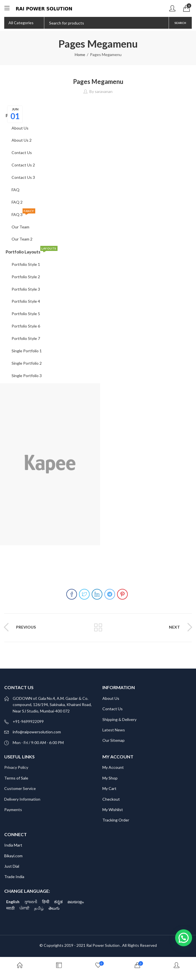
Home (80, 54)
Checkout (111, 799)
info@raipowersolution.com (37, 731)
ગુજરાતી (30, 901)
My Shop (110, 778)
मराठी (10, 908)
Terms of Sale (16, 778)
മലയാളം (75, 901)
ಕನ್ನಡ (58, 901)
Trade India (14, 876)
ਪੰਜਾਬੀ (24, 908)
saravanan (104, 91)
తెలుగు (54, 908)
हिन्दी (45, 901)
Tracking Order (115, 820)
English (12, 901)
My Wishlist (112, 809)
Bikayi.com (13, 855)
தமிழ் (39, 908)
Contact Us (112, 708)
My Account (113, 767)
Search (180, 23)
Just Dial (11, 866)
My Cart (109, 788)
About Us (110, 698)
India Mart (13, 845)
